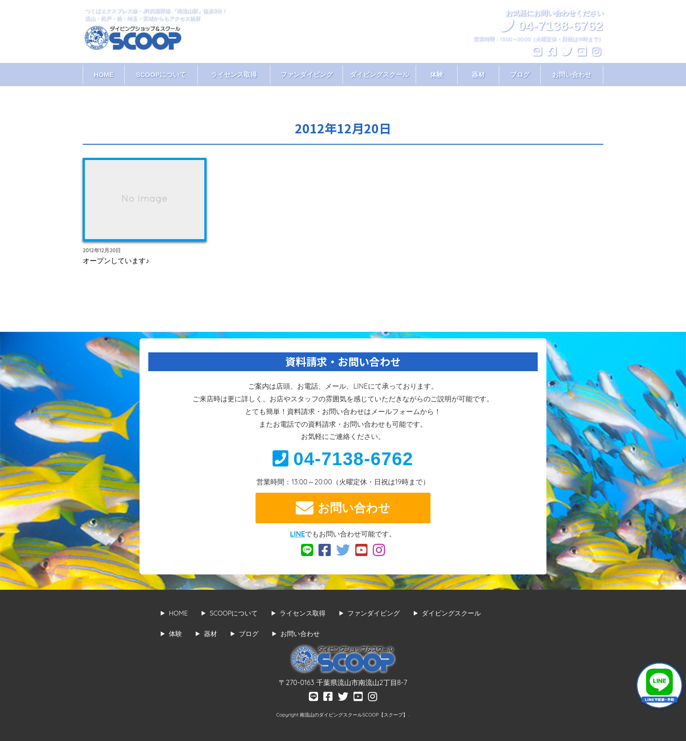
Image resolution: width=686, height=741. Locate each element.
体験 (436, 74)
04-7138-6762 (343, 459)
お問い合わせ (572, 74)
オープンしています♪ (116, 260)
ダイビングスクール (379, 74)
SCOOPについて (161, 74)
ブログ (520, 74)
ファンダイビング (306, 74)
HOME (104, 74)
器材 (478, 74)
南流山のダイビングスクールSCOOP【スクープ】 (354, 715)
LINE (297, 533)
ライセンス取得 (234, 74)
